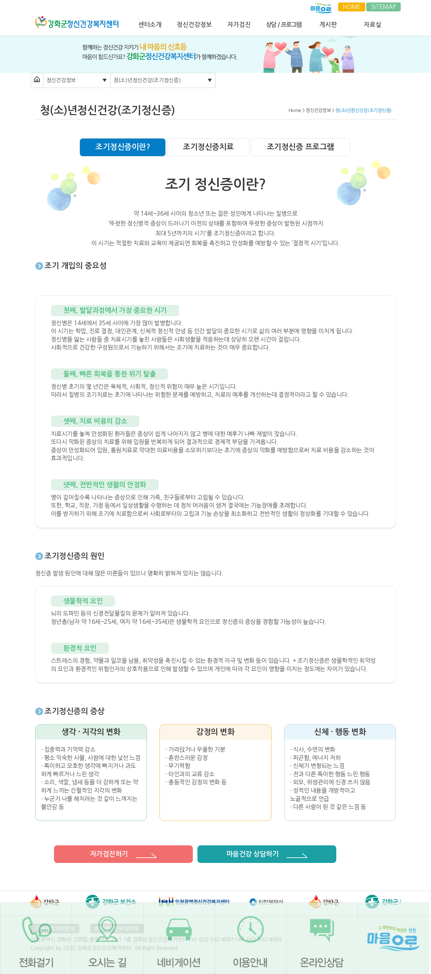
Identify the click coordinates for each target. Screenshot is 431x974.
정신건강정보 (194, 25)
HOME (352, 7)
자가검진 (239, 25)
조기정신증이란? (122, 147)
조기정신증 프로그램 (300, 147)
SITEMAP (383, 7)
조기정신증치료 (208, 147)
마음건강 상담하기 (267, 854)
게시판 (328, 25)
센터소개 (150, 25)
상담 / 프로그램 (283, 25)
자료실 (372, 25)
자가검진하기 (123, 854)
